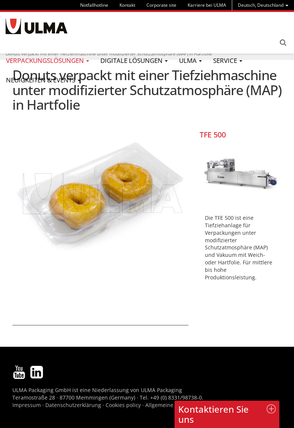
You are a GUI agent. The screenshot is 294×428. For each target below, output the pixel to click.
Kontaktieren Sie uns (213, 414)
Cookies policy (123, 405)
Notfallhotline (94, 5)
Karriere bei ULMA (207, 5)
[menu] (263, 5)
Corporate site (161, 5)
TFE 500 (213, 135)
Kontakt (127, 5)
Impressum (26, 405)
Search (282, 42)
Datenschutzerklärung (74, 405)
